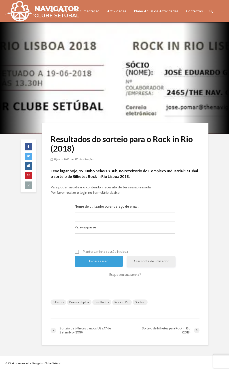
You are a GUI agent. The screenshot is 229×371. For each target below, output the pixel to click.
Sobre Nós (58, 11)
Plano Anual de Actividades (156, 11)
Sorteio (140, 302)
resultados (102, 302)
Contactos (194, 11)
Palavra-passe (85, 227)
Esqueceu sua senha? (125, 275)
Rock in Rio (121, 302)
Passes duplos (79, 302)
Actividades (116, 11)
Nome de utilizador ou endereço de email (106, 206)
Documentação (87, 11)
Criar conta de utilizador (151, 261)
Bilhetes (58, 302)
